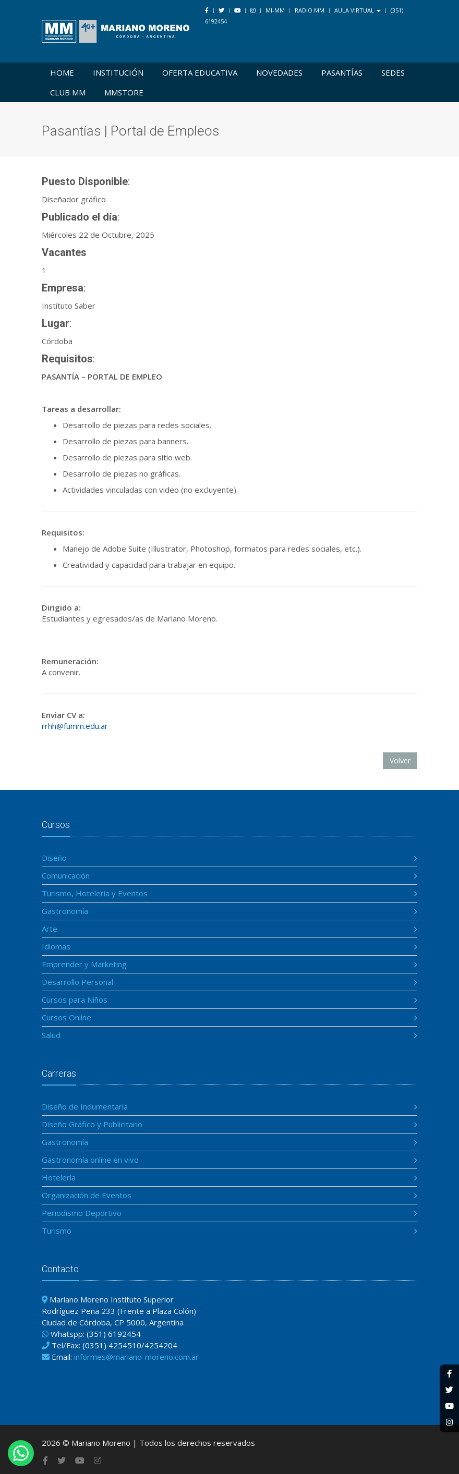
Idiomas (56, 946)
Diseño (54, 857)
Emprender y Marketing (84, 964)
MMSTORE (123, 92)
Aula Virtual (357, 10)
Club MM (68, 92)
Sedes (393, 72)
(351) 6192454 (114, 1334)
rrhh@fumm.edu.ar (75, 726)
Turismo (56, 1230)
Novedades (279, 72)
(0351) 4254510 (111, 1345)
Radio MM (309, 10)
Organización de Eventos (86, 1195)
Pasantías (342, 72)
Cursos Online (66, 1017)
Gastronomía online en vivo (90, 1159)
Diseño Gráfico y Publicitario (92, 1124)
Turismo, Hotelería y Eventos (95, 893)
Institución (118, 72)
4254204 (160, 1345)
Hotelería (59, 1177)
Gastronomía (65, 911)
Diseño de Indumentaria (85, 1106)
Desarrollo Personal (77, 982)
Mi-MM (275, 10)
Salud (51, 1035)
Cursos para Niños (74, 999)
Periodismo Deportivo (82, 1213)
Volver (400, 760)
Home (62, 72)
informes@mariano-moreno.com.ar (136, 1356)
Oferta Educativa (199, 72)
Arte (49, 928)
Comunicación (66, 875)
